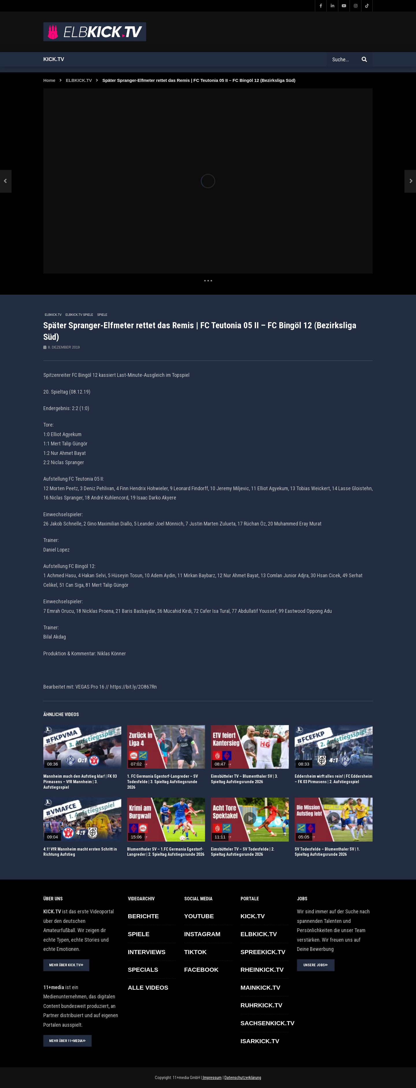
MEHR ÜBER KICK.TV (66, 965)
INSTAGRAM (202, 934)
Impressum (212, 1077)
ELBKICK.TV (79, 80)
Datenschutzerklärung (242, 1077)
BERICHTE (143, 916)
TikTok (195, 952)
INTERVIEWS (147, 952)
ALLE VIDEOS (148, 987)
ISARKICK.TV (260, 1041)
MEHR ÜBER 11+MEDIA (67, 1041)
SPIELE (102, 314)
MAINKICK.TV (261, 987)
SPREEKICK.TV (263, 952)
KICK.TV (253, 916)
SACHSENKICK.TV (268, 1023)
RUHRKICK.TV (262, 1005)
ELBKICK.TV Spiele (79, 314)
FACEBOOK (201, 969)
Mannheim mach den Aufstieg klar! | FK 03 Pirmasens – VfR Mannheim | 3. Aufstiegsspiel (80, 782)
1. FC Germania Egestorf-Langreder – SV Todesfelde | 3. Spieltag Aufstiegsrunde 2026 (162, 782)
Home (49, 80)
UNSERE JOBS (315, 965)
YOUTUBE (199, 916)
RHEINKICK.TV (262, 969)
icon (82, 746)
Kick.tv (53, 59)
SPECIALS (143, 969)
